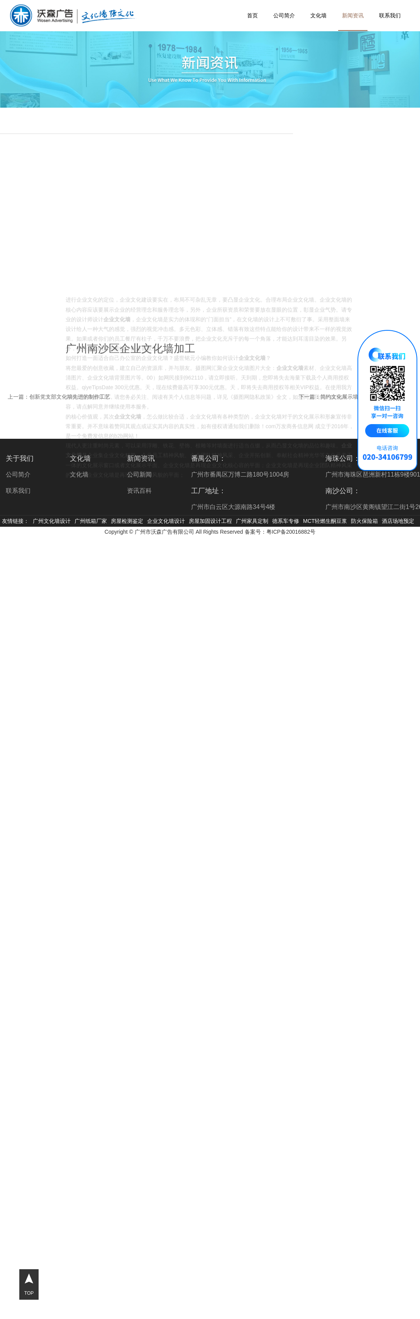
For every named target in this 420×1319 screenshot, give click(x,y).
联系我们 (390, 15)
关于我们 (20, 458)
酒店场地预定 (398, 521)
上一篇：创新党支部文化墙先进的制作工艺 (59, 397)
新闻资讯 (353, 15)
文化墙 (318, 15)
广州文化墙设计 (52, 521)
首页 (252, 15)
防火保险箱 (364, 521)
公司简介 (284, 15)
